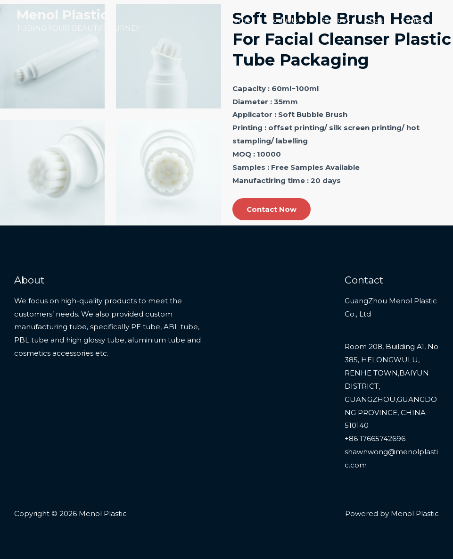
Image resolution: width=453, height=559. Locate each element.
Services (335, 20)
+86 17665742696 (375, 438)
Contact (415, 20)
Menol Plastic (62, 15)
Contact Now (272, 209)
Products (281, 20)
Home (239, 20)
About (375, 20)
